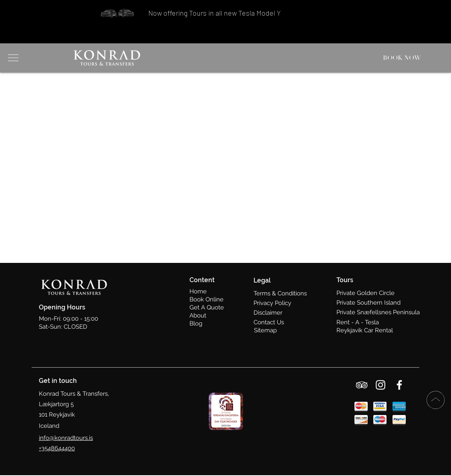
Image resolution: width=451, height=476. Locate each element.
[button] (12, 58)
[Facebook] (399, 384)
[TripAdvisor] (361, 384)
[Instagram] (380, 384)
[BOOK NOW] (402, 58)
